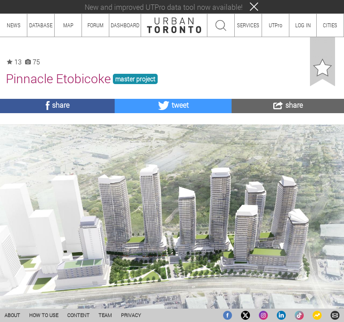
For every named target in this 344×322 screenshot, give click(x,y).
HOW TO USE (43, 315)
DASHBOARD (125, 25)
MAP (68, 25)
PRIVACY (131, 315)
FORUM (95, 25)
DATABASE (40, 25)
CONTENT (78, 315)
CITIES (330, 25)
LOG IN (303, 25)
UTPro (275, 25)
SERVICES (248, 25)
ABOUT (12, 315)
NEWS (14, 25)
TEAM (105, 315)
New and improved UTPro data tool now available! (164, 7)
